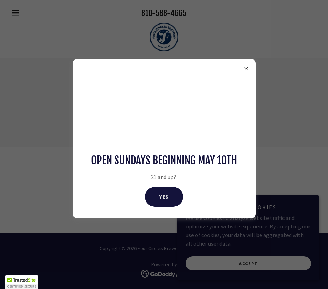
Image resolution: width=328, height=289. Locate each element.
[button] (21, 282)
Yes (164, 197)
